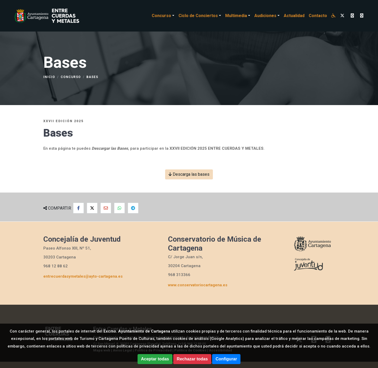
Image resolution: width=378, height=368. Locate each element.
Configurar (226, 359)
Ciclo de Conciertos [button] (198, 15)
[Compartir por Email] (106, 208)
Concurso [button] (161, 15)
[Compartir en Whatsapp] (119, 208)
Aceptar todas (155, 359)
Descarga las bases (189, 174)
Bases (92, 77)
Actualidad (294, 15)
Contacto (318, 15)
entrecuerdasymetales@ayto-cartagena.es (83, 276)
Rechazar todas (192, 359)
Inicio (49, 77)
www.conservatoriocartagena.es (197, 285)
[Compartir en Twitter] (92, 208)
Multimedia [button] (236, 15)
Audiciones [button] (265, 15)
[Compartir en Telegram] (133, 208)
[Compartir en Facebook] (78, 208)
